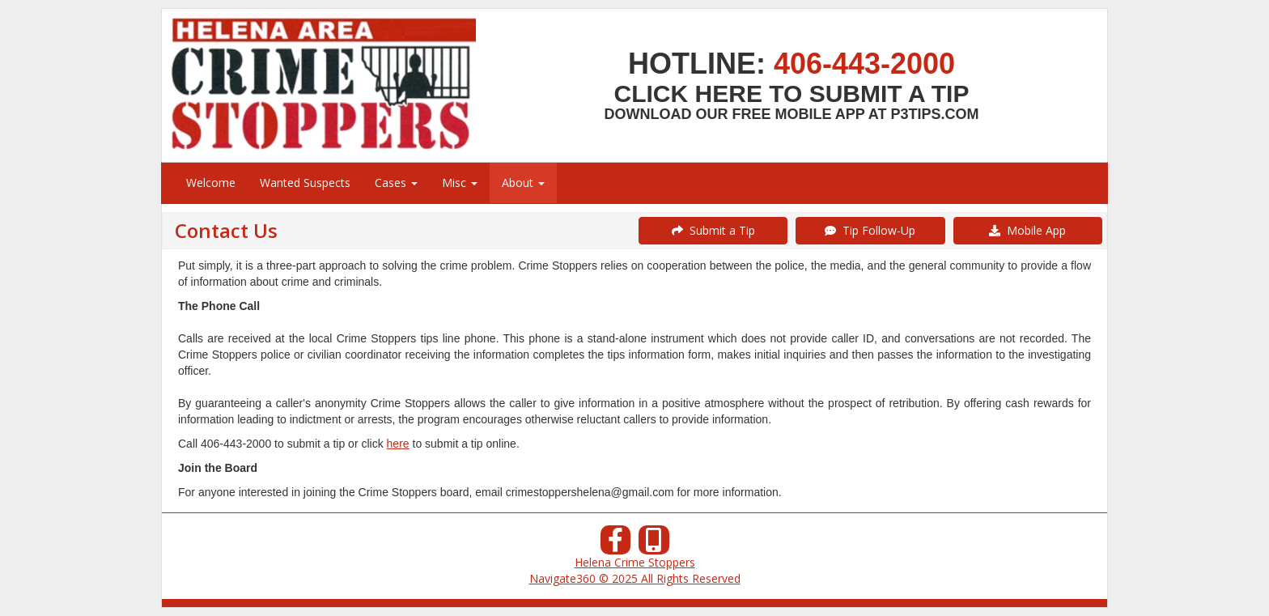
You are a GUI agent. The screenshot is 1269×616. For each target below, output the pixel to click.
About (523, 182)
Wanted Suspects (305, 182)
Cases (396, 182)
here (398, 443)
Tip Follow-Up (870, 230)
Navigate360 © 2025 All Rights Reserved (635, 578)
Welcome (211, 182)
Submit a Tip (713, 230)
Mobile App (1027, 230)
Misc (459, 182)
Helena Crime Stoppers (635, 562)
